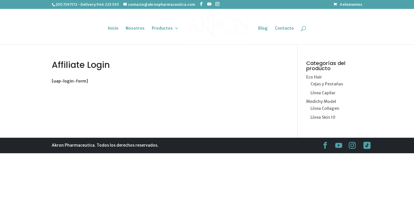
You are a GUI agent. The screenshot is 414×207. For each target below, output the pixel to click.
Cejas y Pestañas (326, 84)
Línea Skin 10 (323, 117)
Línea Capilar (323, 92)
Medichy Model (321, 101)
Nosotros (135, 28)
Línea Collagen (324, 108)
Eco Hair (314, 77)
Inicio (113, 28)
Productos (162, 28)
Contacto (283, 28)
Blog (262, 28)
